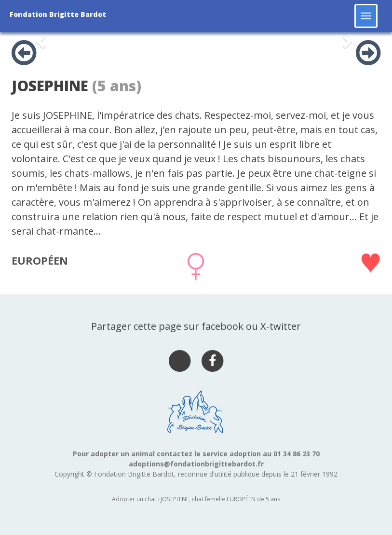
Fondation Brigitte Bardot (58, 14)
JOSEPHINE (50, 86)
